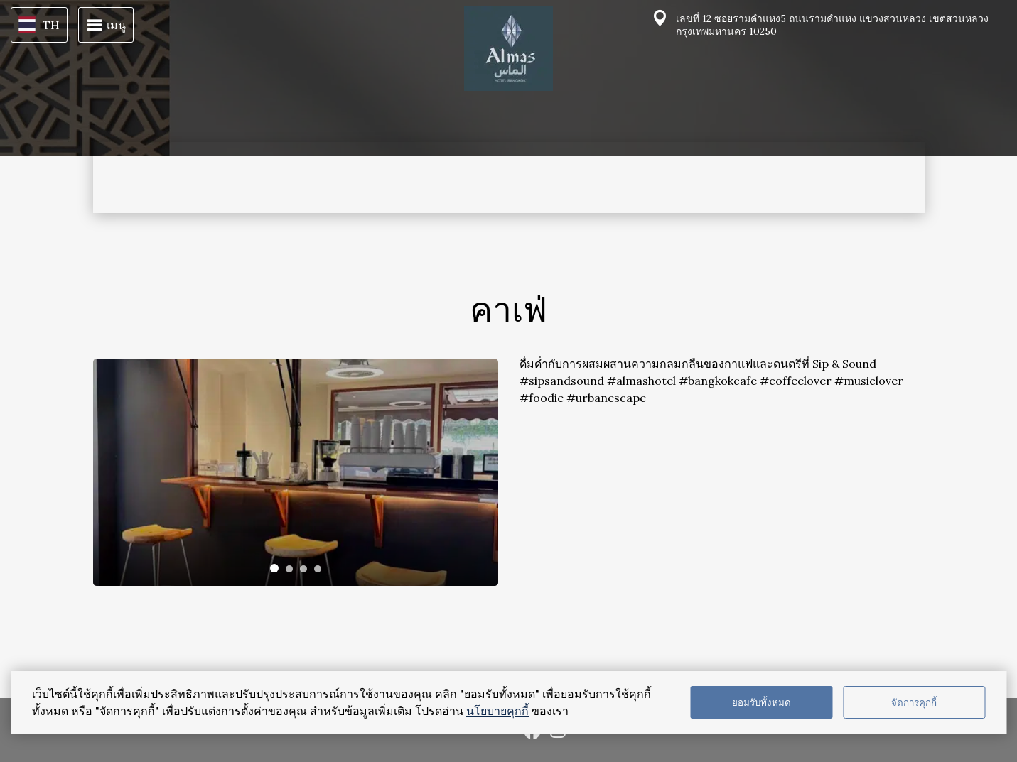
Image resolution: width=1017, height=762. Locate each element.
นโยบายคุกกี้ (497, 711)
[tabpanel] (295, 472)
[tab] (274, 568)
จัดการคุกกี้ (914, 702)
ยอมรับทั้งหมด (761, 702)
